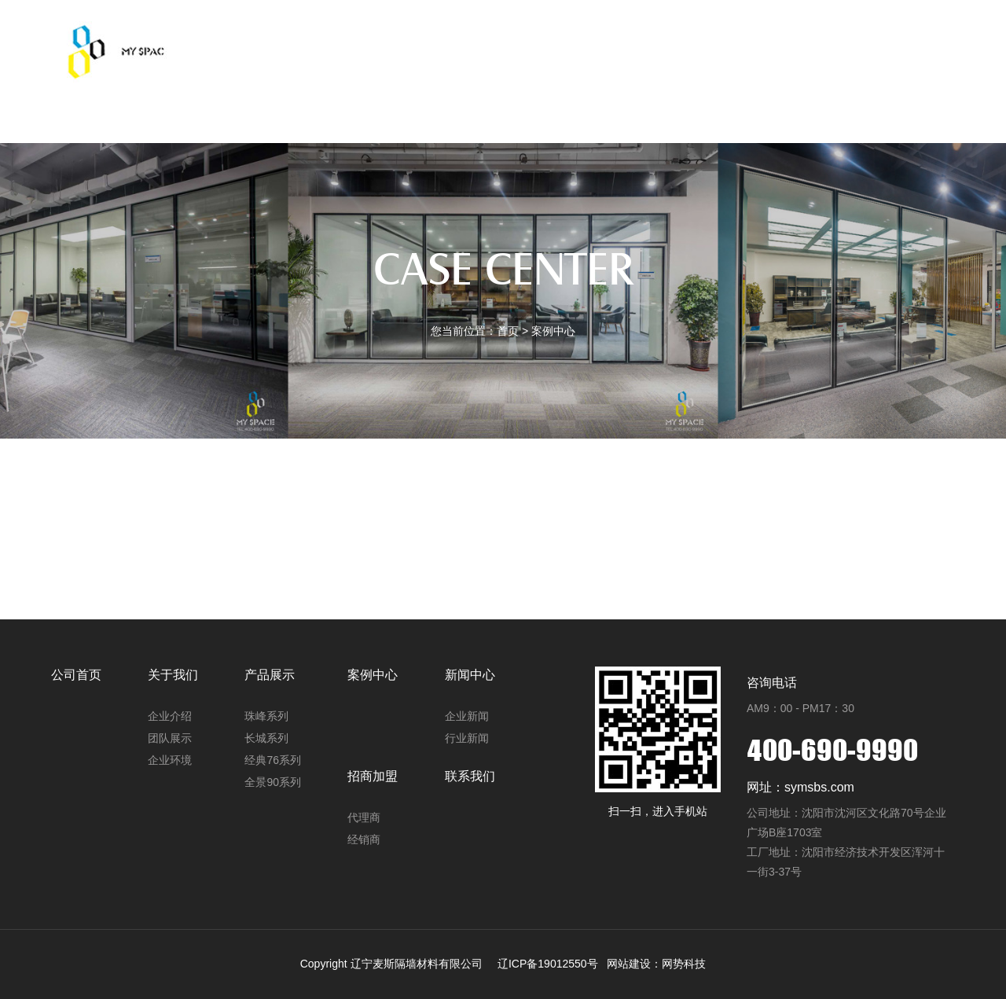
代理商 (363, 817)
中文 (867, 98)
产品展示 (426, 98)
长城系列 (266, 738)
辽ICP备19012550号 (547, 963)
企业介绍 (170, 716)
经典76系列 (272, 760)
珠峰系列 (266, 716)
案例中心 (515, 98)
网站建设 (629, 963)
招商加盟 (694, 98)
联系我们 (783, 98)
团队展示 (170, 738)
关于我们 (337, 98)
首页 (508, 331)
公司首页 (247, 98)
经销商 (363, 839)
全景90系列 (272, 782)
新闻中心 (604, 98)
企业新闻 (467, 716)
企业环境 (170, 760)
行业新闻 (467, 738)
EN (907, 98)
